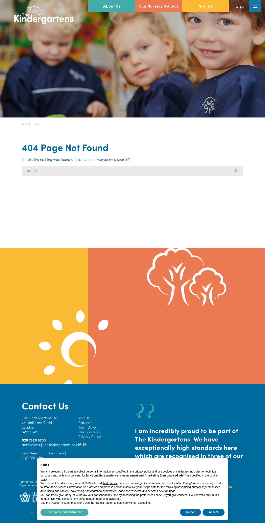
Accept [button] (213, 512)
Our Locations (89, 431)
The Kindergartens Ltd (39, 417)
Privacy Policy (89, 436)
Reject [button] (190, 512)
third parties (110, 483)
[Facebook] (237, 7)
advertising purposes (190, 487)
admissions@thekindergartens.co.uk (51, 444)
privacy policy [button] (143, 471)
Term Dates (87, 427)
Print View (30, 452)
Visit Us (83, 417)
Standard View (52, 452)
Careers (84, 422)
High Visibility (32, 457)
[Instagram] (242, 7)
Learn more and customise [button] (64, 512)
